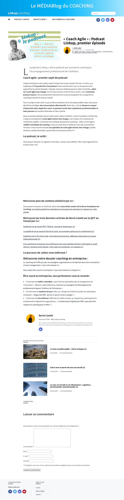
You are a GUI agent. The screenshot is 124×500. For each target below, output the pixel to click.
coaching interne (76, 53)
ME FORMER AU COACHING (63, 19)
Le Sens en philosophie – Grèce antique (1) (68, 349)
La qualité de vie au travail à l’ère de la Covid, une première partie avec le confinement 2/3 (58, 231)
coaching (87, 51)
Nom (25, 451)
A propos (38, 494)
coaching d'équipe (96, 51)
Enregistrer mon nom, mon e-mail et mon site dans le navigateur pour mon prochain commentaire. (57, 465)
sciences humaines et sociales (89, 53)
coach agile (82, 51)
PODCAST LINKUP (21, 19)
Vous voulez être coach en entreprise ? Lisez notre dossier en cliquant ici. (52, 270)
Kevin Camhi (46, 315)
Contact (38, 487)
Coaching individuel (107, 51)
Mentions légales (40, 491)
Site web (26, 461)
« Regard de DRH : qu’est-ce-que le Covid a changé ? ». (54, 295)
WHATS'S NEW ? (40, 19)
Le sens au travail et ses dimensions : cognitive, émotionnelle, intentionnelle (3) (70, 386)
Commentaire (28, 447)
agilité (76, 51)
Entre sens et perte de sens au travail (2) (67, 367)
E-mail (26, 456)
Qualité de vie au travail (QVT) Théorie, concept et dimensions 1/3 (49, 226)
